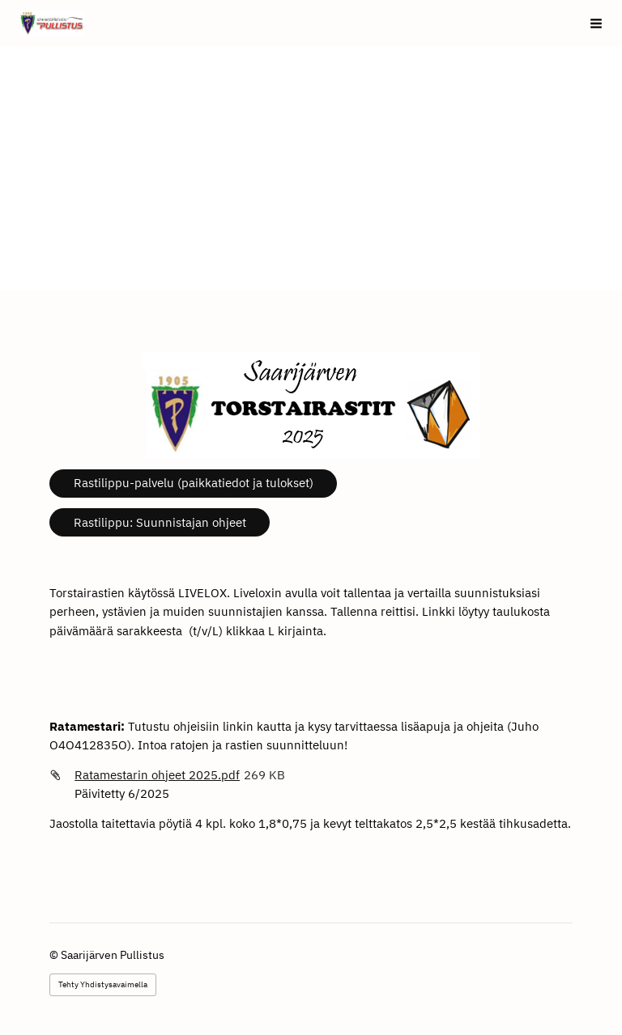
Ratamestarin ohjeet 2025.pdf (157, 775)
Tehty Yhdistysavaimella (102, 984)
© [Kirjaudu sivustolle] (55, 955)
